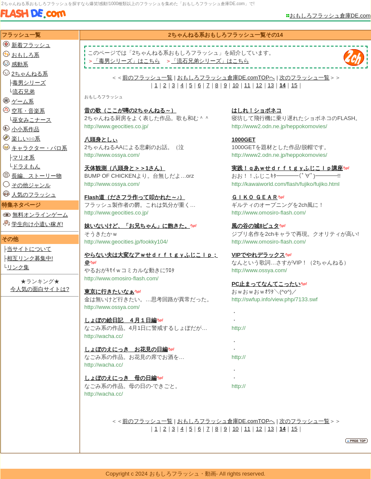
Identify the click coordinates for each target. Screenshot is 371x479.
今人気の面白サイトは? (39, 289)
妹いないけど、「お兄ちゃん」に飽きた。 (137, 226)
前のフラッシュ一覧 (147, 77)
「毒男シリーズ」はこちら (126, 61)
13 (271, 85)
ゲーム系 (23, 101)
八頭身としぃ (101, 139)
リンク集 (18, 267)
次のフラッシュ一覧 (304, 77)
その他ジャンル (31, 185)
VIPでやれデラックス (258, 255)
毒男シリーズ (29, 82)
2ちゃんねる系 (30, 74)
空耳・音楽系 (28, 111)
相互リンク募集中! (30, 258)
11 (247, 85)
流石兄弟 (23, 91)
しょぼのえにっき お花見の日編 (126, 349)
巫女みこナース (31, 120)
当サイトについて (29, 249)
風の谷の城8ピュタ (255, 226)
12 (259, 85)
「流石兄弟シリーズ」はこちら (210, 61)
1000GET (243, 139)
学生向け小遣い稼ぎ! (37, 224)
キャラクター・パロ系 (39, 148)
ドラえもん (26, 166)
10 (235, 85)
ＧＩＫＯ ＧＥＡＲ (255, 197)
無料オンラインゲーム (40, 215)
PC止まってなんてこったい (266, 284)
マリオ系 (23, 157)
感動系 (20, 64)
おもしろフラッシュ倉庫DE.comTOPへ (226, 77)
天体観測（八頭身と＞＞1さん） (124, 168)
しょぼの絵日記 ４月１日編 (120, 320)
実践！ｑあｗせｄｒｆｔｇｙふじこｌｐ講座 (287, 168)
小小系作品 (25, 129)
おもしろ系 (25, 55)
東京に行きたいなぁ (109, 291)
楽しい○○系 (26, 138)
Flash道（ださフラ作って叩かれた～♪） (134, 197)
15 (294, 85)
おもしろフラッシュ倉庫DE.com (330, 15)
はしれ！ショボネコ (257, 110)
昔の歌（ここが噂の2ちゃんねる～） (130, 110)
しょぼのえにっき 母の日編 (120, 378)
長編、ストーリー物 (37, 176)
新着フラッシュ (31, 45)
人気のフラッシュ (34, 194)
